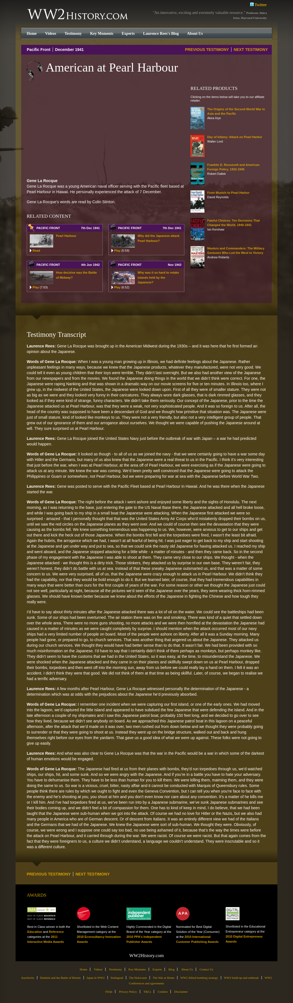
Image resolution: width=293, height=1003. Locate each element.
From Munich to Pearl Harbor (228, 192)
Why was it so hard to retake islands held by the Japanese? (158, 277)
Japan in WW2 (96, 977)
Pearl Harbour (66, 235)
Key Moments (101, 33)
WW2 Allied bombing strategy (199, 977)
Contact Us (206, 969)
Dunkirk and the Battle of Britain (60, 977)
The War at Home (163, 977)
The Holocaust (138, 977)
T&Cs (147, 991)
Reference (56, 931)
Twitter (258, 4)
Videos (50, 33)
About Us (195, 33)
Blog (171, 969)
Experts (128, 33)
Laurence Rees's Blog (161, 33)
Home (32, 33)
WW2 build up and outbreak (241, 977)
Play (121, 250)
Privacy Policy (128, 991)
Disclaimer (181, 991)
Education (34, 931)
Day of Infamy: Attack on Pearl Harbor (234, 137)
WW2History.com (78, 14)
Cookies (163, 991)
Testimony (73, 33)
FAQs (108, 991)
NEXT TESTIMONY (251, 49)
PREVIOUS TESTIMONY (207, 49)
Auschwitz (27, 977)
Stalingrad (117, 977)
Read (36, 250)
